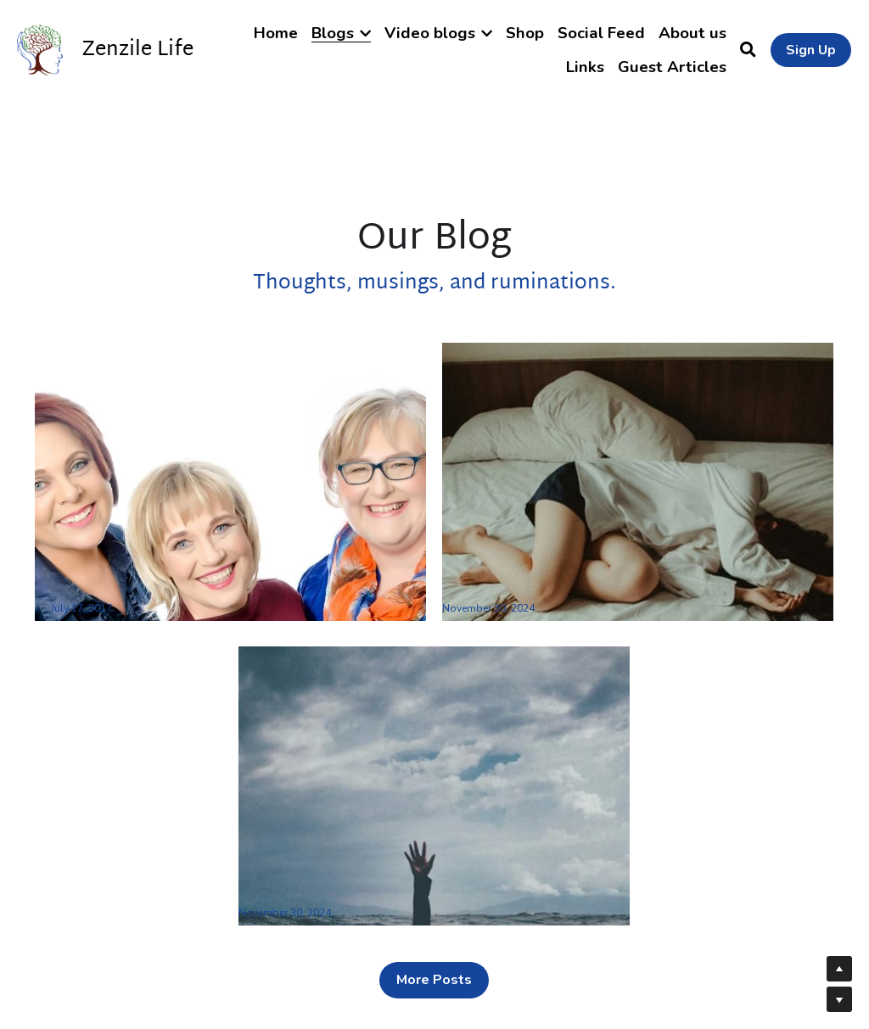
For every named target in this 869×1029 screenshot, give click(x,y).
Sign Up (811, 50)
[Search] (748, 50)
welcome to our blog (109, 586)
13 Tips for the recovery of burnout (572, 586)
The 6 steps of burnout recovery (357, 890)
